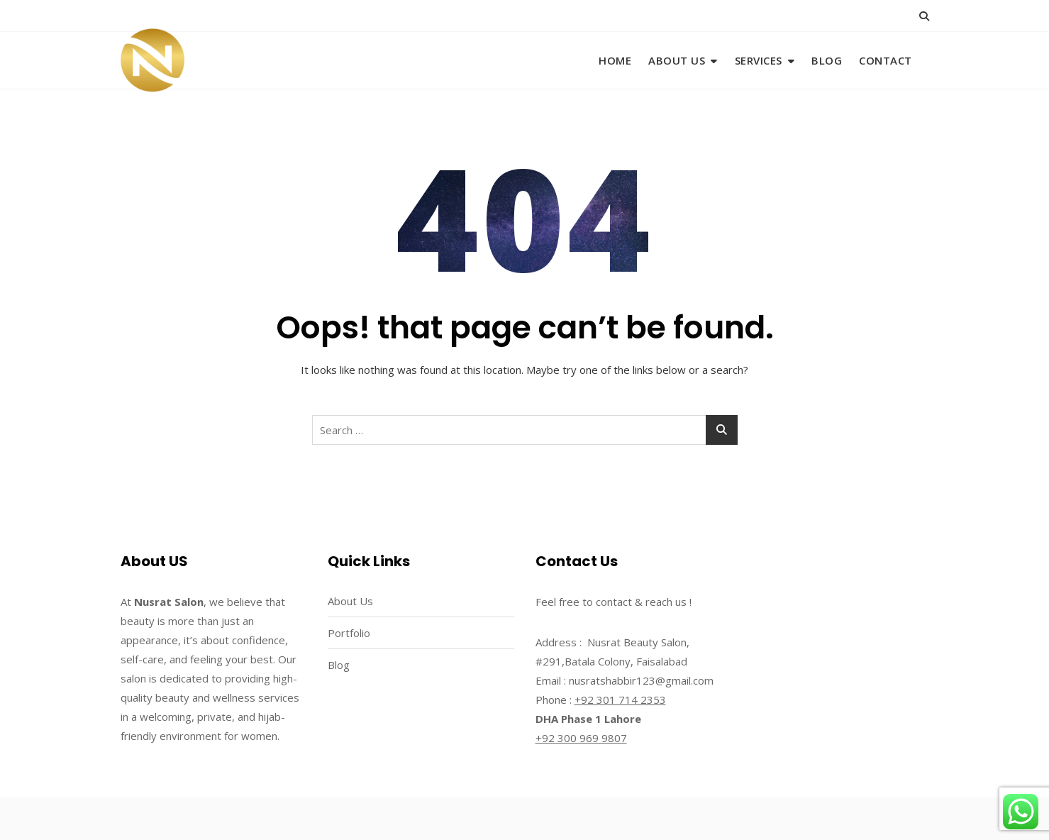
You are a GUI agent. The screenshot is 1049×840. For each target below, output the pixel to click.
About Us (676, 60)
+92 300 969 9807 (581, 738)
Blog (826, 60)
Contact (885, 60)
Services (758, 60)
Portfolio (349, 633)
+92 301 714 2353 (620, 699)
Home (615, 60)
